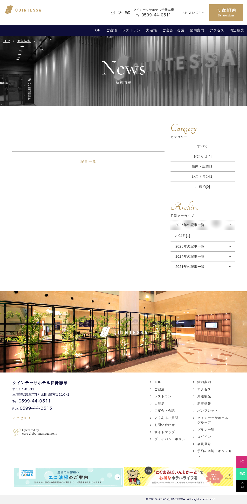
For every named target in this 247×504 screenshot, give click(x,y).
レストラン (131, 30)
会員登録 (204, 444)
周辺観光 (237, 30)
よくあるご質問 (166, 418)
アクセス (217, 30)
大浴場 (151, 30)
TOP (97, 30)
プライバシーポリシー (171, 439)
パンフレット (207, 410)
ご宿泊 (111, 30)
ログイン (204, 436)
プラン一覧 (206, 429)
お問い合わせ (164, 425)
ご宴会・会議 (173, 30)
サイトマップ (164, 432)
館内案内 (197, 30)
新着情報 (204, 403)
